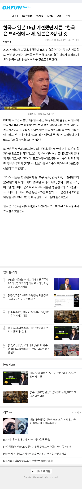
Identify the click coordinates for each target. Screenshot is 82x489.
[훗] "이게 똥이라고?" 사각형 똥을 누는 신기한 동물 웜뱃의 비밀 (34, 454)
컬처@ (39, 16)
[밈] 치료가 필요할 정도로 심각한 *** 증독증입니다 (28, 461)
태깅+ (15, 16)
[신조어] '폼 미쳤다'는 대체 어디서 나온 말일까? (26, 439)
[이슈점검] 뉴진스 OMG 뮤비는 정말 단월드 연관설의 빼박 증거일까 (37, 446)
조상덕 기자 (74, 39)
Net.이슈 (27, 16)
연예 (59, 16)
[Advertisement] (41, 241)
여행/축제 (7, 41)
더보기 (75, 412)
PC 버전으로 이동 (41, 471)
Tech (50, 16)
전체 (67, 16)
